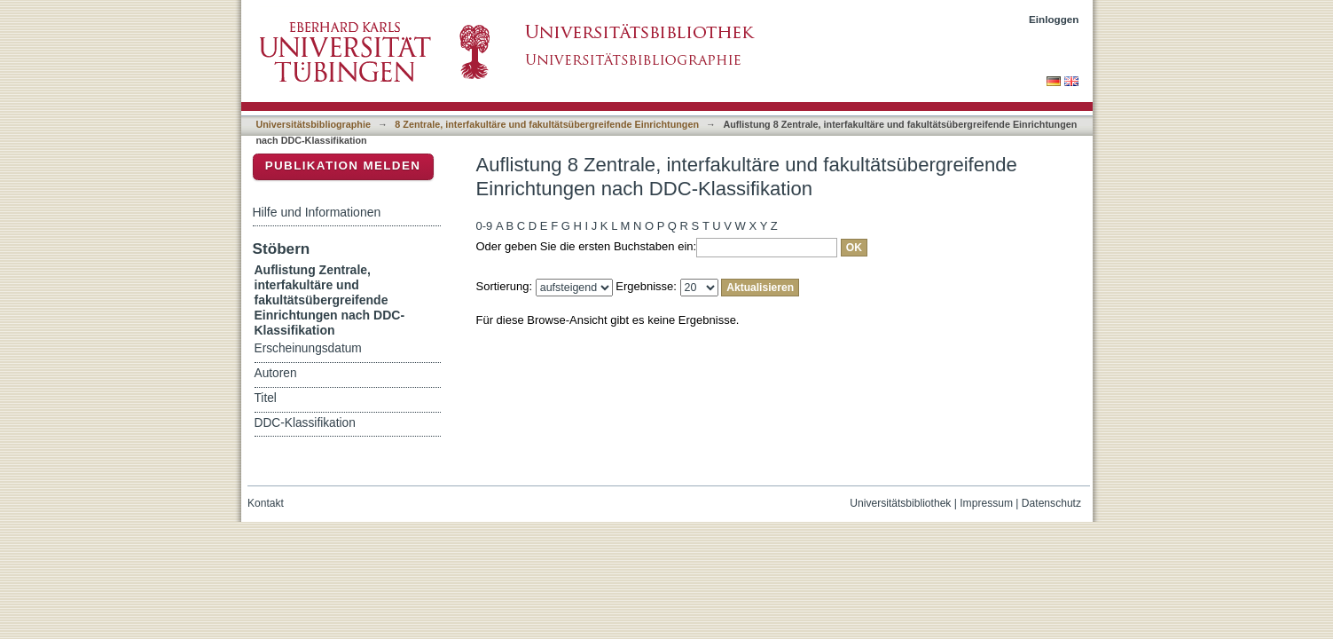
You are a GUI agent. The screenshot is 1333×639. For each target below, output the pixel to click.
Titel (266, 398)
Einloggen (1054, 19)
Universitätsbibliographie (313, 124)
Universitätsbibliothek (900, 503)
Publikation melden (343, 165)
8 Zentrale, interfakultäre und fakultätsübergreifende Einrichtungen (547, 124)
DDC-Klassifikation (305, 423)
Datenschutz (1051, 503)
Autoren (276, 373)
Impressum (986, 503)
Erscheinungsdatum (308, 348)
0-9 (484, 226)
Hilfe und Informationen (317, 212)
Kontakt (265, 503)
